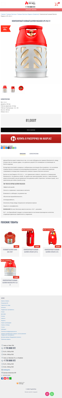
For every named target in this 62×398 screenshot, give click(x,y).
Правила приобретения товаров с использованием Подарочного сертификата (13, 334)
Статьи (3, 327)
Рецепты (3, 320)
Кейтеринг (3, 329)
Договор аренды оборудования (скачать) (11, 337)
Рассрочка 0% (4, 303)
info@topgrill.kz (6, 370)
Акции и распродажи (6, 322)
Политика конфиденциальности (9, 331)
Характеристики (33, 154)
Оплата (3, 316)
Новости (3, 318)
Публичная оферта (5, 339)
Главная (3, 14)
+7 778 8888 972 (30, 7)
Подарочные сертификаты (7, 309)
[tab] (23, 154)
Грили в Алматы (5, 301)
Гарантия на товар (5, 305)
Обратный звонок (6, 375)
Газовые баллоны (11, 14)
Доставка (3, 314)
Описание (23, 154)
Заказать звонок (31, 9)
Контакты (3, 307)
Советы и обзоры (5, 325)
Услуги (2, 311)
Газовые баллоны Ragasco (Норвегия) (28, 14)
